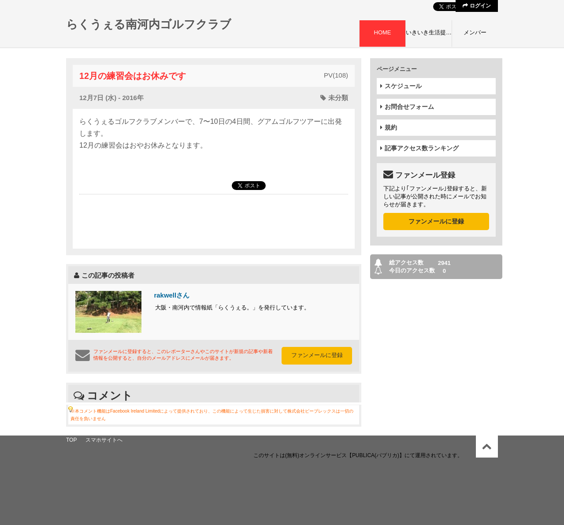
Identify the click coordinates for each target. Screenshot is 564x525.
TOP (71, 440)
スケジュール (401, 85)
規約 (388, 127)
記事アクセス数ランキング (419, 148)
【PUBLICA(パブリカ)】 (375, 455)
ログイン (476, 6)
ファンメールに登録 (317, 355)
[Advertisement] (214, 221)
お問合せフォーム (407, 106)
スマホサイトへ (103, 440)
